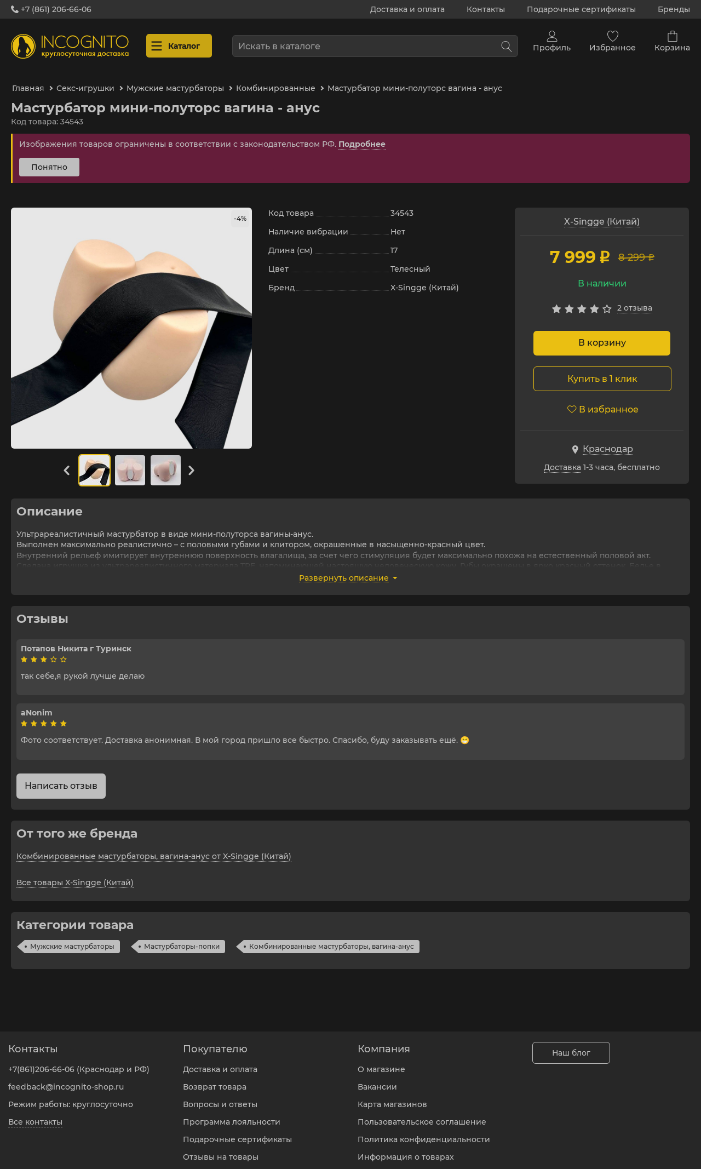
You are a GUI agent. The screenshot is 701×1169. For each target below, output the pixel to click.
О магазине (381, 1061)
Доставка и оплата (407, 9)
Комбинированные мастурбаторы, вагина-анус (331, 937)
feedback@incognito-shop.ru (66, 1079)
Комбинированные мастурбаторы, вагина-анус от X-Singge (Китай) (153, 847)
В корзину (602, 334)
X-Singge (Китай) (602, 212)
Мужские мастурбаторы (72, 937)
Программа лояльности (231, 1114)
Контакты (486, 9)
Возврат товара (214, 1079)
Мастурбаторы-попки (182, 937)
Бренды (674, 9)
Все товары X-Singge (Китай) (75, 873)
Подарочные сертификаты (581, 9)
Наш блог (571, 1045)
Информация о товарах (406, 1149)
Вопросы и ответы (220, 1096)
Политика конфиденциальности (424, 1131)
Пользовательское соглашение (422, 1114)
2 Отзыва (634, 299)
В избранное (603, 400)
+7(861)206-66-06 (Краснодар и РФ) (79, 1061)
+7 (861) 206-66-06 (51, 9)
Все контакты (35, 1114)
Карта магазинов (392, 1096)
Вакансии (377, 1079)
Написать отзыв (61, 776)
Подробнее (362, 135)
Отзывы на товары (220, 1149)
